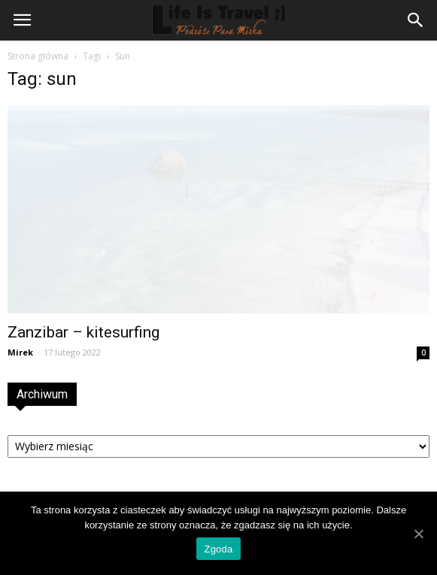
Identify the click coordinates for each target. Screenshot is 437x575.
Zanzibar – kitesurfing (83, 332)
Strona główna (38, 56)
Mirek (20, 352)
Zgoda (218, 549)
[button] (416, 20)
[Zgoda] (418, 533)
